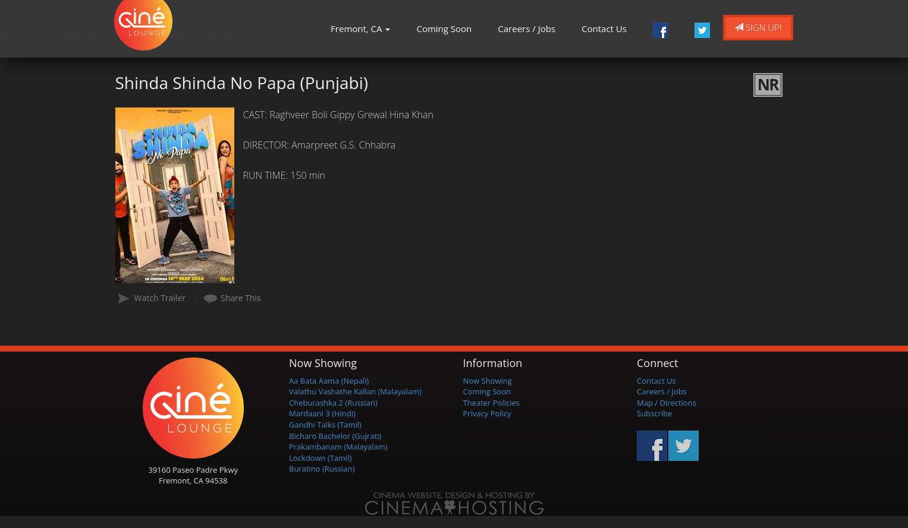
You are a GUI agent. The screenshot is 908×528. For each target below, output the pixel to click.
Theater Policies (491, 402)
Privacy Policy (487, 413)
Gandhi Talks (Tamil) (325, 424)
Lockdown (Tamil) (320, 458)
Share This (241, 297)
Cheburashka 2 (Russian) (333, 402)
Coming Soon (444, 28)
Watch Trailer (160, 297)
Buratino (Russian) (322, 468)
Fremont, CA (360, 28)
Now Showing (487, 380)
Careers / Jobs (526, 28)
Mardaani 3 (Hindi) (322, 413)
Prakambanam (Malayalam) (338, 446)
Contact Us (604, 28)
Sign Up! (758, 27)
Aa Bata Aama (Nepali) (329, 380)
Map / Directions (666, 402)
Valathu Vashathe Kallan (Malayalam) (355, 391)
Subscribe (654, 413)
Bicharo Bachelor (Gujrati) (335, 436)
